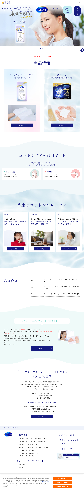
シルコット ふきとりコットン (28, 450)
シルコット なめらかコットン (28, 456)
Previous (1, 232)
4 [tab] (37, 254)
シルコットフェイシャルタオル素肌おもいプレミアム (35, 439)
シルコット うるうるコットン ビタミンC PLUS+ (34, 447)
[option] (42, 23)
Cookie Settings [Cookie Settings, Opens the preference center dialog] (62, 480)
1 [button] (40, 48)
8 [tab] (47, 254)
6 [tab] (42, 254)
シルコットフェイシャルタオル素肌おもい (32, 441)
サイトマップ (65, 448)
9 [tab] (49, 254)
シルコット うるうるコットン (28, 444)
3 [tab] (34, 254)
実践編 (49, 171)
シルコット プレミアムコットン (28, 453)
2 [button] (42, 48)
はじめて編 (10, 171)
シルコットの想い (12, 10)
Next (83, 232)
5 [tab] (39, 254)
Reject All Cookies (62, 484)
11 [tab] (54, 254)
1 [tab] (30, 254)
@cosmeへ (41, 349)
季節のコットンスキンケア (29, 10)
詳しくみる (41, 416)
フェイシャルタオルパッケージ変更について (42, 56)
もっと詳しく (21, 125)
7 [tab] (44, 254)
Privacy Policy (46, 483)
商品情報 (4, 10)
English (55, 8)
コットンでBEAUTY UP (20, 10)
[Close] (81, 484)
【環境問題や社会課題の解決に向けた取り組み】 (42, 402)
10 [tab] (52, 254)
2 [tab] (32, 254)
